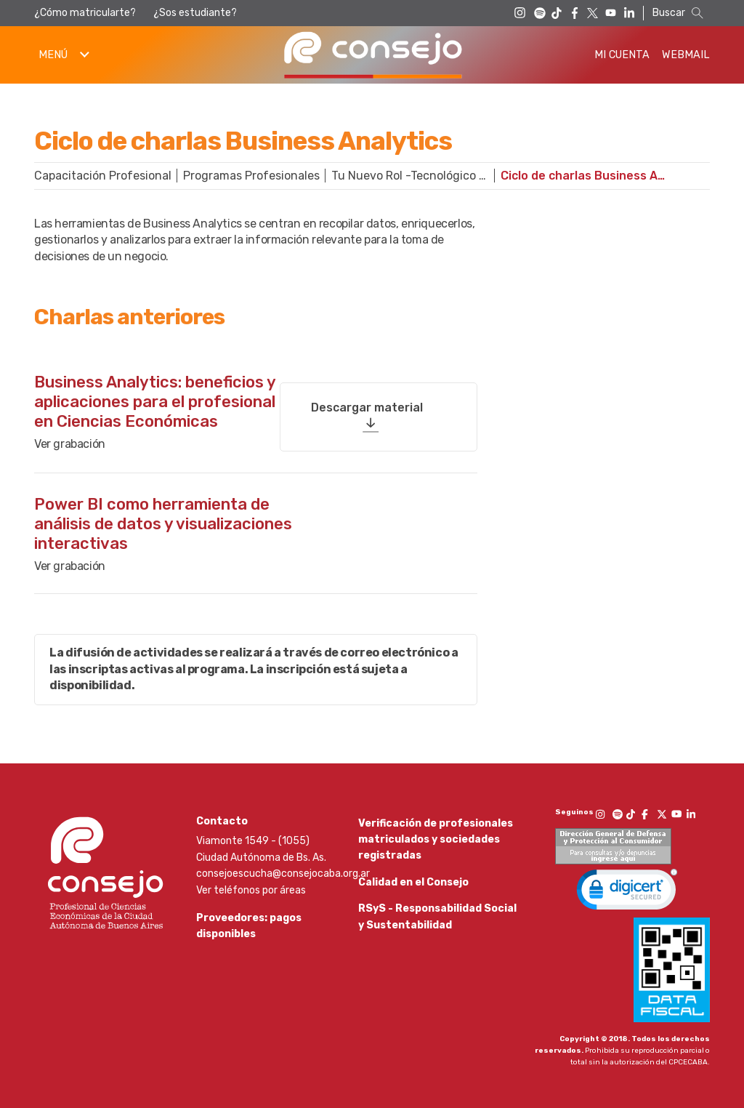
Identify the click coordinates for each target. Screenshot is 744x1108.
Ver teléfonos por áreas (251, 888)
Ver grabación (69, 442)
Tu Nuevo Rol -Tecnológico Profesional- (416, 175)
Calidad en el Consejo (413, 890)
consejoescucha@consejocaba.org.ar (283, 872)
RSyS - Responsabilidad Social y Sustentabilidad (437, 935)
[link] (627, 890)
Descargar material (367, 401)
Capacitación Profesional (102, 175)
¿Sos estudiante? (195, 13)
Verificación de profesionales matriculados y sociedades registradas (435, 837)
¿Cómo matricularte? (85, 13)
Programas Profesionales (251, 175)
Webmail (686, 55)
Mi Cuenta (622, 55)
